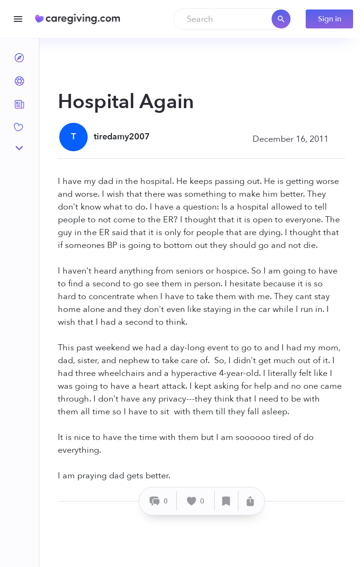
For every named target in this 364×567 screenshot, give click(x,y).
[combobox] (232, 19)
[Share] (250, 501)
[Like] (196, 501)
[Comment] (159, 501)
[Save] (226, 501)
